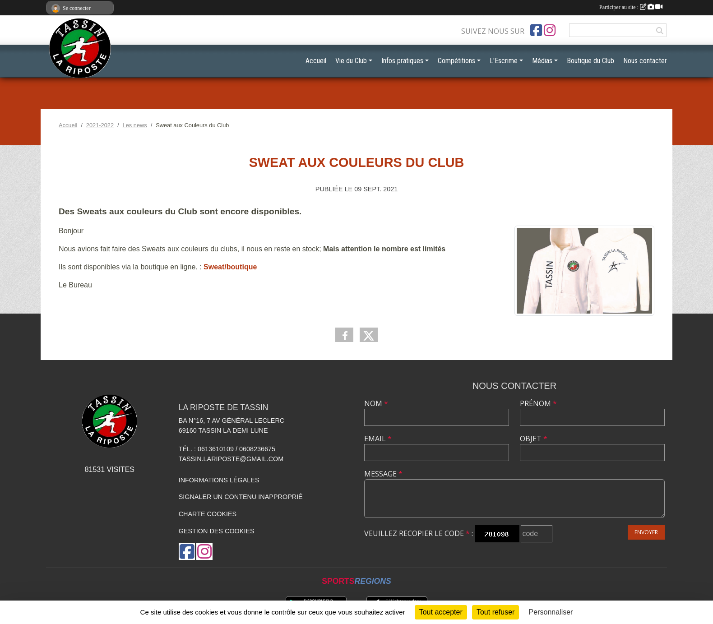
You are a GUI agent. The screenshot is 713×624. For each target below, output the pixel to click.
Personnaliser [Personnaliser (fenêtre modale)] (551, 612)
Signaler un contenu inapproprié (241, 496)
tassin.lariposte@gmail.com (231, 458)
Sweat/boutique (230, 267)
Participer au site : (630, 7)
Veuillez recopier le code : (418, 533)
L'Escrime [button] (504, 60)
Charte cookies (207, 514)
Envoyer (646, 532)
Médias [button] (542, 60)
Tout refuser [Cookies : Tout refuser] (495, 612)
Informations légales (219, 480)
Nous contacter (645, 60)
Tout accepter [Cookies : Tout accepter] (441, 612)
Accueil (316, 60)
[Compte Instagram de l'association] (550, 30)
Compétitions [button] (456, 60)
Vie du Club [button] (351, 60)
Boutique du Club (590, 60)
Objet (533, 439)
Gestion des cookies (217, 531)
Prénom (538, 403)
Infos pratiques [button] (402, 60)
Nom (376, 403)
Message (383, 474)
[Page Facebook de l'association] (536, 30)
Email (378, 439)
